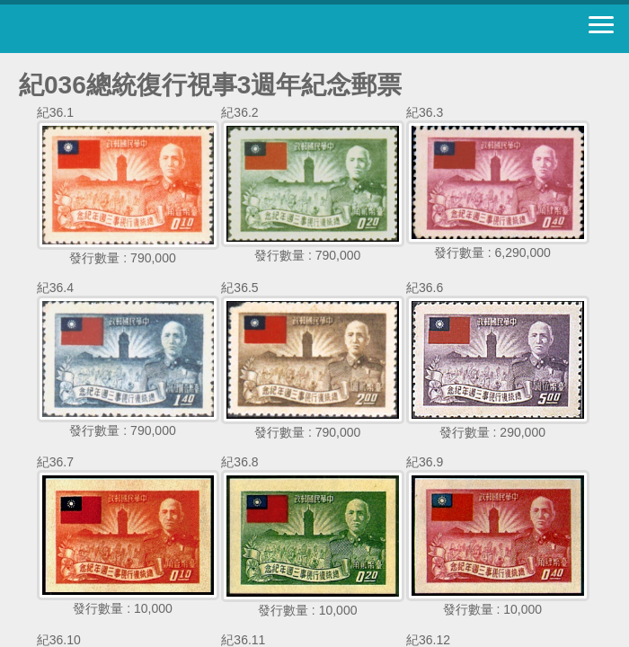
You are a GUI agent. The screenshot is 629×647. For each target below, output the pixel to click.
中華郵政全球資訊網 (112, 29)
